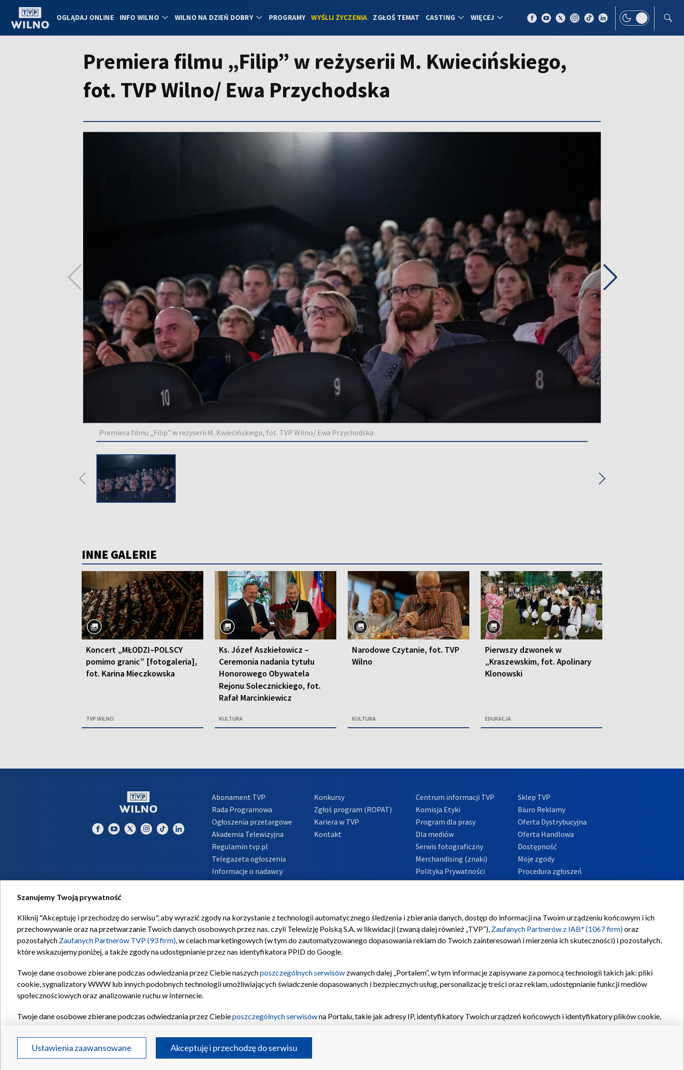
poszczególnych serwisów (302, 972)
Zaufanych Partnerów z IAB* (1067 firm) (557, 928)
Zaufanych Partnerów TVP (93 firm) (117, 940)
